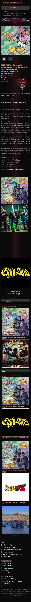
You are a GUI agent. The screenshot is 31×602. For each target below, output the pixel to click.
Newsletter (7, 557)
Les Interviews (7, 576)
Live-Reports (6, 566)
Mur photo (5, 583)
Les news (5, 570)
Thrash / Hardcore (15, 295)
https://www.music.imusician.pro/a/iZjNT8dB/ (13, 102)
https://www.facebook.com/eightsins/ (17, 169)
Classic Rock (6, 573)
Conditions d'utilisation (11, 547)
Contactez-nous (8, 552)
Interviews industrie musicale (11, 581)
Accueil (4, 12)
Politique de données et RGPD (12, 550)
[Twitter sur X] (10, 59)
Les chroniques (7, 568)
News (8, 12)
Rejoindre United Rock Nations (12, 554)
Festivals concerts (8, 586)
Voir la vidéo (5, 81)
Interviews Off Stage (9, 579)
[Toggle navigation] (27, 2)
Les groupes (6, 563)
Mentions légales (9, 545)
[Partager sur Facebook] (4, 59)
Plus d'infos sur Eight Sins (15, 294)
